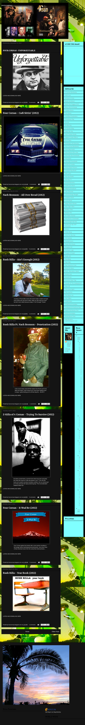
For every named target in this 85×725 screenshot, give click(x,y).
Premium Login (69, 250)
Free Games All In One (71, 152)
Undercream (68, 301)
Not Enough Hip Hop (71, 221)
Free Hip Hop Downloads (72, 155)
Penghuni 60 (68, 247)
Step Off (67, 286)
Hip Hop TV (68, 179)
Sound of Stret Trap (70, 280)
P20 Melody (68, 238)
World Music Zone (70, 316)
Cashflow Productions (71, 116)
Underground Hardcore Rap (73, 307)
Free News (68, 158)
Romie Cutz (68, 274)
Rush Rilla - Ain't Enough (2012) (21, 259)
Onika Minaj (68, 232)
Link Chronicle (69, 191)
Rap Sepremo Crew (70, 265)
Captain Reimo (69, 110)
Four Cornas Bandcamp (72, 146)
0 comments (32, 102)
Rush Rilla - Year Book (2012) (19, 573)
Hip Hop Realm (69, 176)
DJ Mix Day (68, 125)
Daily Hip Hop (69, 131)
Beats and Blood (69, 101)
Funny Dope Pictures (71, 167)
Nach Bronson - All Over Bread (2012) (24, 195)
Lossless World (69, 197)
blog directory (57, 712)
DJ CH (67, 122)
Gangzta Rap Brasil (70, 170)
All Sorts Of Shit (69, 98)
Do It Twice (68, 140)
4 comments (33, 184)
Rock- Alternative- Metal (72, 271)
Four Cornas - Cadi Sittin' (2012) (21, 113)
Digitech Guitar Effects (71, 137)
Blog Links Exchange (71, 107)
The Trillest (68, 298)
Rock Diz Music (69, 268)
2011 (78, 510)
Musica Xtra (68, 212)
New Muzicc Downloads (72, 218)
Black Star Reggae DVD (72, 104)
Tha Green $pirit (69, 289)
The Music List (69, 295)
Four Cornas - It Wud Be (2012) (20, 507)
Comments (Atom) (34, 637)
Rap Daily (68, 262)
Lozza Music (68, 200)
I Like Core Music (70, 185)
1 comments (32, 313)
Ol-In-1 (67, 229)
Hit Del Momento (70, 182)
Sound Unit (68, 277)
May (79, 432)
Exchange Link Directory (72, 143)
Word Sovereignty (70, 313)
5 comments (32, 497)
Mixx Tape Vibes (69, 206)
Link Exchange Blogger (71, 194)
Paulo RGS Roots (70, 244)
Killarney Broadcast (70, 188)
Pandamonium (69, 241)
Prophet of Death (70, 253)
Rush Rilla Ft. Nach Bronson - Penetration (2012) (30, 324)
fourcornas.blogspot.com (69, 344)
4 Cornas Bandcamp (71, 92)
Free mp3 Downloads (71, 161)
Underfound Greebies (71, 304)
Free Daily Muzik (70, 149)
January (79, 496)
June (79, 420)
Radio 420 (68, 256)
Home (27, 631)
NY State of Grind (70, 215)
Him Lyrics (68, 173)
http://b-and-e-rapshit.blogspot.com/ (71, 320)
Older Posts (55, 631)
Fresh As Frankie (70, 164)
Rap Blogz (68, 259)
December (79, 348)
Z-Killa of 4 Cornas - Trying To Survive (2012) (28, 414)
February (79, 477)
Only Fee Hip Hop (70, 235)
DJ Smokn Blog (69, 128)
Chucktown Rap (69, 119)
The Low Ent (68, 292)
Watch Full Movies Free (72, 310)
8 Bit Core (68, 95)
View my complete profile (67, 350)
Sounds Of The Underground (73, 283)
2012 (78, 337)
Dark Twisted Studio (70, 134)
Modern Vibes (69, 209)
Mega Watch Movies (71, 203)
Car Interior (68, 113)
